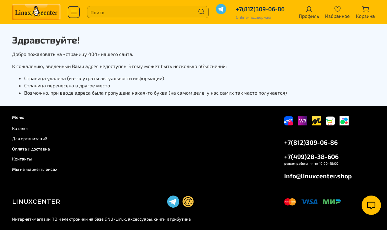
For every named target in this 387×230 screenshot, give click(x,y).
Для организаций (29, 138)
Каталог (20, 128)
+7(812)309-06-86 (260, 8)
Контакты (22, 158)
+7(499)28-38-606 (311, 156)
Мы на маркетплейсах (34, 169)
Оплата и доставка (31, 148)
